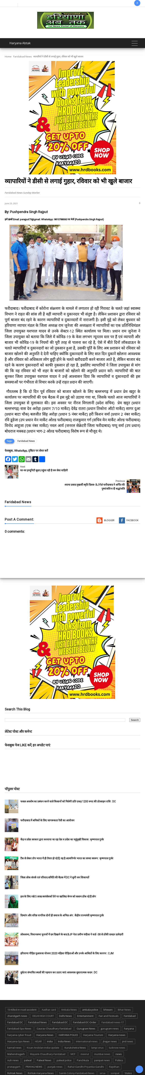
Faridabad (130, 1001)
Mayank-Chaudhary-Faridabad (47, 1039)
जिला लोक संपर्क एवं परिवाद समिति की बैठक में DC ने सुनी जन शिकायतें (54, 863)
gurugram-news (110, 1014)
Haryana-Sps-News (18, 1027)
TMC (77, 1065)
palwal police (64, 1046)
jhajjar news (110, 1027)
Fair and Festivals (109, 1001)
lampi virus (97, 1033)
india (50, 1027)
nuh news (13, 1046)
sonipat (115, 1058)
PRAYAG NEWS (34, 1052)
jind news (127, 1027)
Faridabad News (22, 56)
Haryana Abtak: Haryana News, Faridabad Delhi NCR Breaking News (54, 1071)
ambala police (90, 995)
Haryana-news (116, 1020)
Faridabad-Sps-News (19, 1014)
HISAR (38, 1027)
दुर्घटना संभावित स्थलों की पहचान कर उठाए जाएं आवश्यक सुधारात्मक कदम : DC (58, 958)
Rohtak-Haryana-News (41, 1058)
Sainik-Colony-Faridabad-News (76, 1058)
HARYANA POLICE (68, 1020)
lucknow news (117, 1033)
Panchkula (83, 1046)
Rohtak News (14, 1058)
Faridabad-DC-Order (84, 1008)
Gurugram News (86, 1014)
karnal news (14, 1033)
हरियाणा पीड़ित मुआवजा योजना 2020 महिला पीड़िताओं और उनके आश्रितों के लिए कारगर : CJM (66, 939)
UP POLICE (106, 1065)
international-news (87, 1027)
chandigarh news (17, 1001)
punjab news (55, 1052)
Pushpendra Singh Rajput (29, 212)
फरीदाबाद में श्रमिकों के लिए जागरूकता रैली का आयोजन (47, 806)
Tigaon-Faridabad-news (56, 1065)
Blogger (109, 506)
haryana (129, 1014)
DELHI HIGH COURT (43, 1001)
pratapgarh (13, 1052)
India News (64, 1027)
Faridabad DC (15, 1008)
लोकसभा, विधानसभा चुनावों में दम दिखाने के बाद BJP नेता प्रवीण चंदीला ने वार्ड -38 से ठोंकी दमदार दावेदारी (71, 920)
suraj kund (13, 1065)
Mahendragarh (16, 1039)
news (119, 1039)
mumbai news (102, 1039)
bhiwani (108, 995)
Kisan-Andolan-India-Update (43, 1033)
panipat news (102, 1046)
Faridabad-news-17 (113, 1008)
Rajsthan (114, 1052)
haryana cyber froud (19, 1020)
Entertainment (85, 1001)
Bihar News (124, 995)
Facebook (132, 506)
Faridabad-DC (60, 1008)
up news (90, 1065)
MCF (73, 1039)
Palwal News (44, 1046)
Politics (119, 1046)
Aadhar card (49, 995)
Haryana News (44, 1020)
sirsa (102, 1058)
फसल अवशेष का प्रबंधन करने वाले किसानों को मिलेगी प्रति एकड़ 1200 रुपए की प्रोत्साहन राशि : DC (68, 787)
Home (8, 56)
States (128, 1058)
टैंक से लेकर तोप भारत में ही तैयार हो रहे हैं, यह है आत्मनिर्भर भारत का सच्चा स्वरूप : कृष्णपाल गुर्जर (66, 843)
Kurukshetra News (75, 1033)
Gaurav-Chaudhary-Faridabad (54, 1014)
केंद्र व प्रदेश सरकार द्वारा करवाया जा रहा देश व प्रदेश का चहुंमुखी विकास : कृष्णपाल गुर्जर (62, 825)
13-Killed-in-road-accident (21, 995)
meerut (85, 1039)
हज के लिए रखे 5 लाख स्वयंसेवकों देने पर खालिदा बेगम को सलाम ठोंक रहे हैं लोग (58, 882)
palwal (28, 1046)
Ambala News (69, 995)
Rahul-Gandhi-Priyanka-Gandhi (86, 1052)
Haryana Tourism (93, 1020)
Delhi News (65, 1001)
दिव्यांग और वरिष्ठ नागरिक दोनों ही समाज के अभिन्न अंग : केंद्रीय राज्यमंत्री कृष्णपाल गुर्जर (62, 901)
